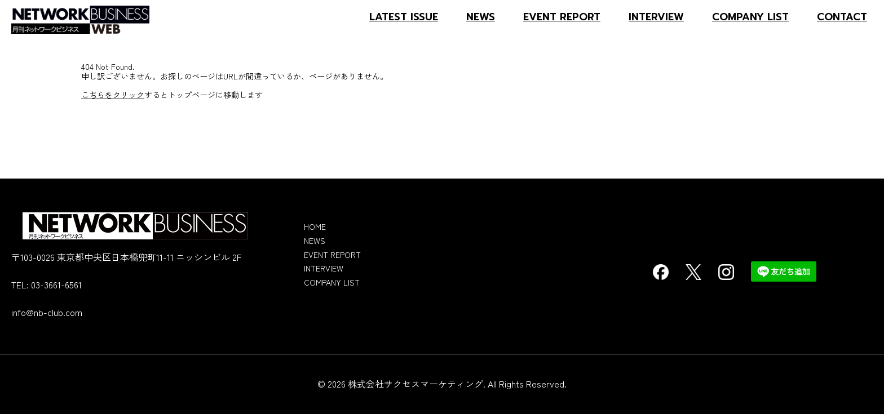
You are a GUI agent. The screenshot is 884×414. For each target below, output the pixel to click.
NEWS (480, 17)
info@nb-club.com (46, 312)
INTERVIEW (656, 17)
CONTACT (842, 17)
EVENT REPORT (561, 17)
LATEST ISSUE (403, 17)
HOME (315, 226)
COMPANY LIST (750, 17)
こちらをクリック (112, 94)
